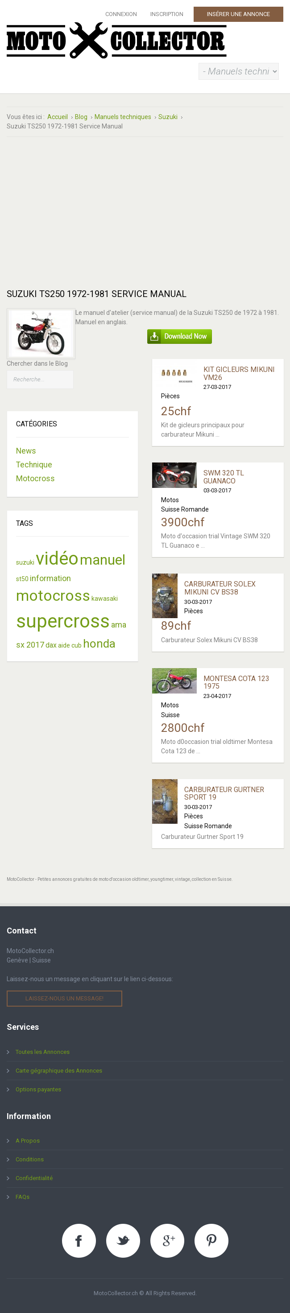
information (50, 578)
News (26, 450)
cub (76, 645)
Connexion (121, 14)
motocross (53, 595)
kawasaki (104, 598)
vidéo (57, 558)
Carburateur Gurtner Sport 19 (224, 793)
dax (51, 645)
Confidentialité (34, 1178)
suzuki (25, 562)
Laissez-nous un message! (64, 998)
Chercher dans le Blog (37, 363)
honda (99, 643)
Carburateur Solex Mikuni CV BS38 (220, 588)
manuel (102, 559)
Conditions (30, 1159)
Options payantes (38, 1089)
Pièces (170, 396)
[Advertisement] (145, 212)
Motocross (35, 478)
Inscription (166, 14)
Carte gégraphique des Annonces (59, 1070)
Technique (34, 464)
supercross (63, 621)
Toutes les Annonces (43, 1052)
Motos (170, 500)
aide (64, 645)
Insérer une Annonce (238, 14)
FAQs (22, 1196)
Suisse (170, 714)
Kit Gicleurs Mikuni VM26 (239, 373)
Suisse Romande (185, 509)
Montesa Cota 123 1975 (236, 682)
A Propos (28, 1140)
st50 (22, 578)
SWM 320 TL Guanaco (223, 477)
